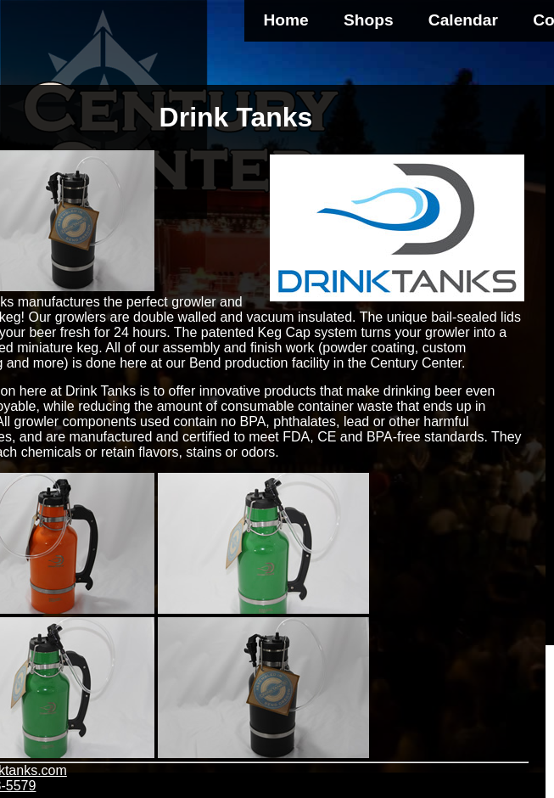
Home (285, 20)
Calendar (463, 20)
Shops (369, 20)
